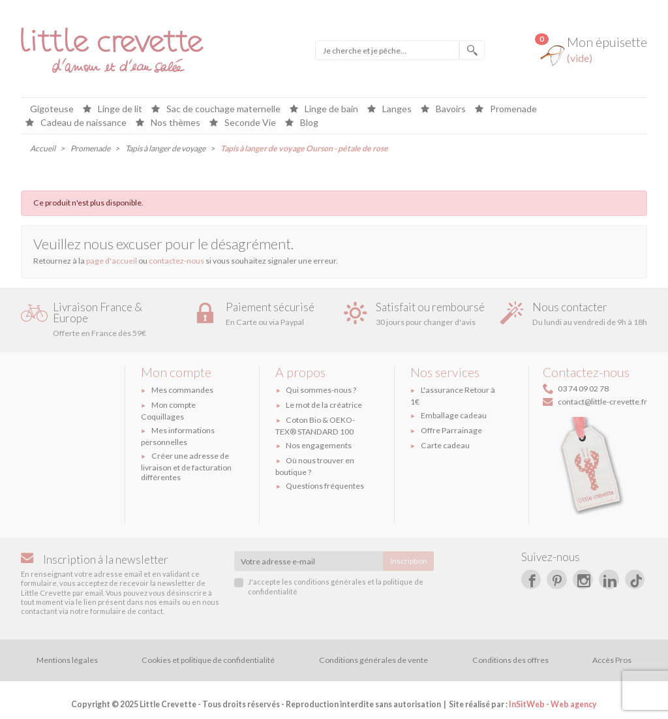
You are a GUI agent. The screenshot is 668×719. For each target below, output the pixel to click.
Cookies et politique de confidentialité (208, 660)
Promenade (512, 109)
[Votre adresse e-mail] (309, 561)
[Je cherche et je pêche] (387, 50)
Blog (308, 123)
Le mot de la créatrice (324, 405)
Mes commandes (182, 390)
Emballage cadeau (454, 415)
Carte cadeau (445, 445)
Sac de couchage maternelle (222, 109)
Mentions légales (67, 660)
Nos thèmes (174, 123)
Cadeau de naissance (82, 123)
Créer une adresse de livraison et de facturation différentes (186, 466)
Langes (396, 109)
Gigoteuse (52, 109)
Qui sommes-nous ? (321, 390)
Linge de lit (119, 109)
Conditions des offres (510, 660)
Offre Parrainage (451, 430)
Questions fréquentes (325, 486)
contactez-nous (176, 261)
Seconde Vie (249, 123)
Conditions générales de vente (373, 660)
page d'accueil (111, 261)
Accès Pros (611, 660)
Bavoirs (450, 109)
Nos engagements (319, 445)
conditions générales (330, 581)
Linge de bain (330, 109)
